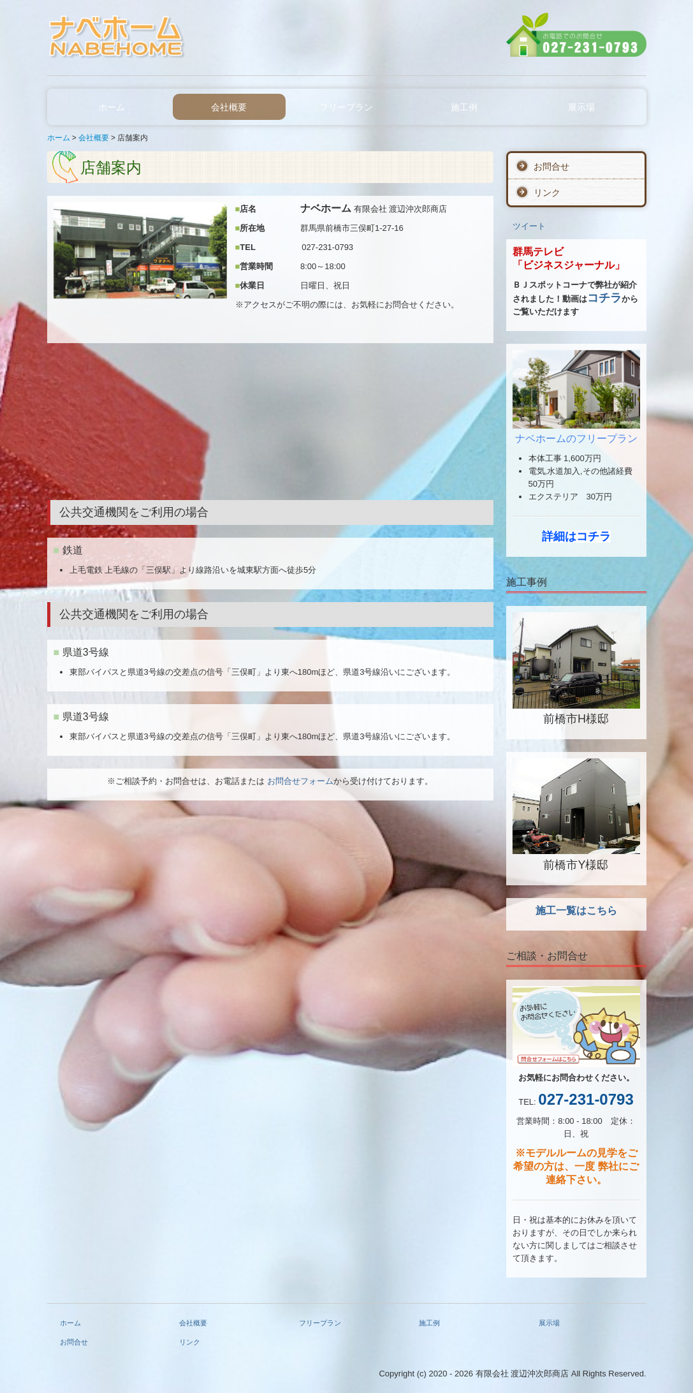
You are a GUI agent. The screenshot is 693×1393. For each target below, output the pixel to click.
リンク (547, 193)
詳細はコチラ (576, 536)
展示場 (581, 107)
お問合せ (551, 166)
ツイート (529, 226)
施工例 (464, 107)
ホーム (111, 107)
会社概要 (229, 107)
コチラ (604, 297)
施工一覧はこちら (576, 910)
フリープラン (346, 107)
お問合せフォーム (300, 781)
